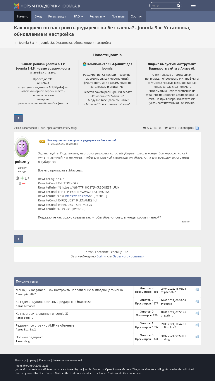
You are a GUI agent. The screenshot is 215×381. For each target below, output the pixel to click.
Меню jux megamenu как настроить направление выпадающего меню (69, 290)
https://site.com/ (77, 196)
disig (27, 341)
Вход (38, 16)
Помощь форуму (25, 360)
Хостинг (137, 16)
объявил (43, 83)
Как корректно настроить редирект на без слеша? (81, 140)
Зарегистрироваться (128, 256)
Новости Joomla (107, 54)
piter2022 (30, 294)
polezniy (22, 161)
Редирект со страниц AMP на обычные (45, 325)
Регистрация (57, 16)
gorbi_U (28, 317)
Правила (118, 16)
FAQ (78, 16)
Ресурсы (97, 16)
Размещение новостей (68, 360)
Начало (22, 16)
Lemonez (29, 306)
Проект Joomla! (43, 79)
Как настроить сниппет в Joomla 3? (42, 313)
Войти (101, 256)
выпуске (43, 99)
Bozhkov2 (30, 329)
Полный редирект (29, 337)
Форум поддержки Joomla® (47, 6)
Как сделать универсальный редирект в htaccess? (53, 302)
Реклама (44, 360)
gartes (168, 303)
